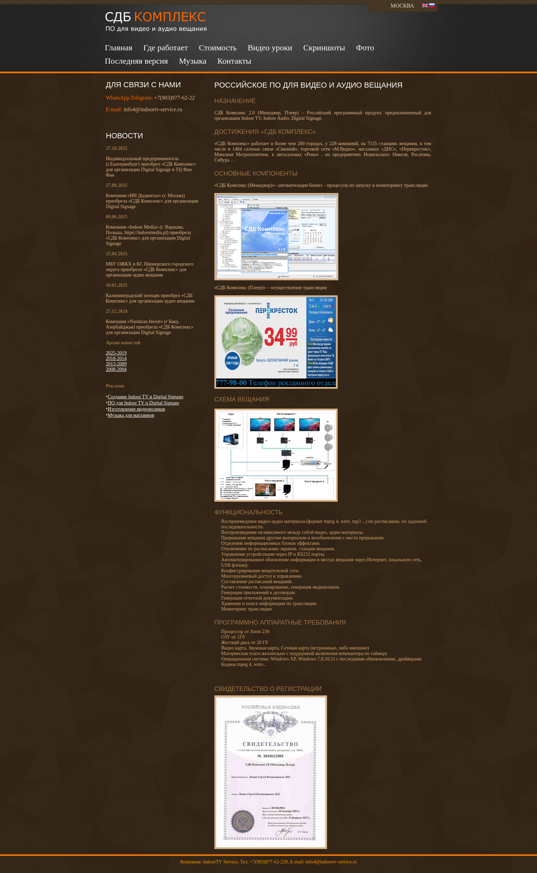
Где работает (165, 47)
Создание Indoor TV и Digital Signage (146, 396)
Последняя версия (136, 60)
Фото (365, 47)
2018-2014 (116, 358)
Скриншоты (324, 47)
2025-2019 (116, 353)
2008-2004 (116, 369)
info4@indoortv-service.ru (153, 109)
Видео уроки (270, 47)
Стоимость (218, 47)
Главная (119, 47)
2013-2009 (116, 364)
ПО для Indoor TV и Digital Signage (143, 403)
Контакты (234, 60)
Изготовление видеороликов (136, 409)
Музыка (192, 60)
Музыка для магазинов (131, 415)
